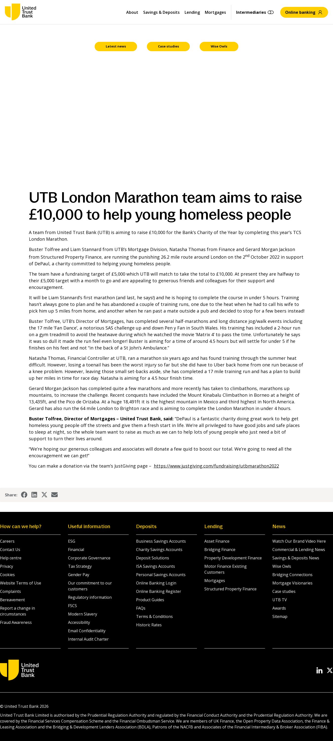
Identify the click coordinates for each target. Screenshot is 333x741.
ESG (71, 541)
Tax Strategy (80, 566)
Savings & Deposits (161, 12)
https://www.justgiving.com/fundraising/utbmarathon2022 (216, 466)
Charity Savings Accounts (159, 549)
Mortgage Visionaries (292, 583)
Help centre (10, 558)
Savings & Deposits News (295, 558)
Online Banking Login (156, 583)
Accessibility (79, 622)
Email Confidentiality (86, 631)
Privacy (6, 566)
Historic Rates (149, 625)
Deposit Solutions (152, 558)
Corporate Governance (89, 558)
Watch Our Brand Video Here (299, 541)
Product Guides (150, 600)
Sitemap (279, 616)
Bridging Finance (219, 549)
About (132, 12)
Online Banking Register (158, 591)
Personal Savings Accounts (161, 575)
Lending (192, 12)
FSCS (72, 606)
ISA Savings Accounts (155, 566)
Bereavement (12, 600)
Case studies (284, 591)
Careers (7, 541)
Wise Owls (281, 566)
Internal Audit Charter (88, 639)
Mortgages (215, 12)
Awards (279, 608)
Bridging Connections (292, 575)
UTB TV (279, 600)
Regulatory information (90, 597)
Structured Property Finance (230, 589)
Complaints (10, 591)
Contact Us (10, 549)
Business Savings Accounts (161, 541)
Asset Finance (216, 541)
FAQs (140, 608)
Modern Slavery (82, 614)
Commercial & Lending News (298, 549)
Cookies (7, 575)
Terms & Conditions (154, 616)
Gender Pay (78, 575)
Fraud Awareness (16, 622)
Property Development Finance (233, 558)
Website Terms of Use (20, 583)
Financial (76, 549)
